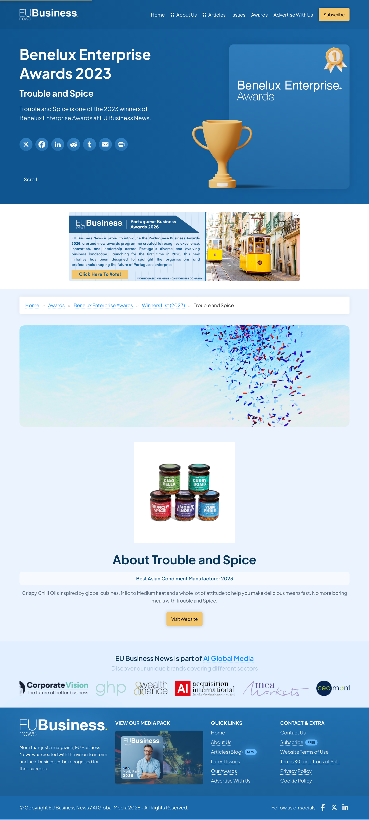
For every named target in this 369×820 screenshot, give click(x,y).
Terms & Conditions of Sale (310, 761)
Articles (214, 15)
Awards (259, 15)
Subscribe (291, 742)
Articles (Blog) (227, 752)
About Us (184, 15)
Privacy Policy (296, 771)
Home (158, 15)
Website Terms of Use (304, 752)
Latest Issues (225, 761)
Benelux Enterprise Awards (55, 117)
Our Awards (224, 771)
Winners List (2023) (163, 305)
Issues (238, 15)
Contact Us (293, 732)
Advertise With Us (293, 15)
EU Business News (69, 807)
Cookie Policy (296, 780)
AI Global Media (228, 658)
